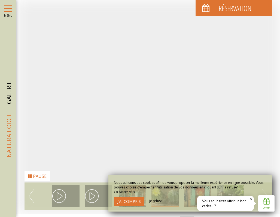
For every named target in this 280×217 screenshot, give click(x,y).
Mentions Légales (133, 214)
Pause (37, 166)
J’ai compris (129, 201)
